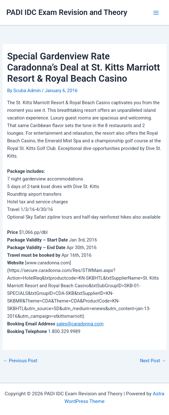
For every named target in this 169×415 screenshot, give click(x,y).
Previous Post (20, 360)
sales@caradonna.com (80, 324)
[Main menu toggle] (156, 12)
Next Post (153, 360)
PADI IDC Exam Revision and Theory (66, 12)
